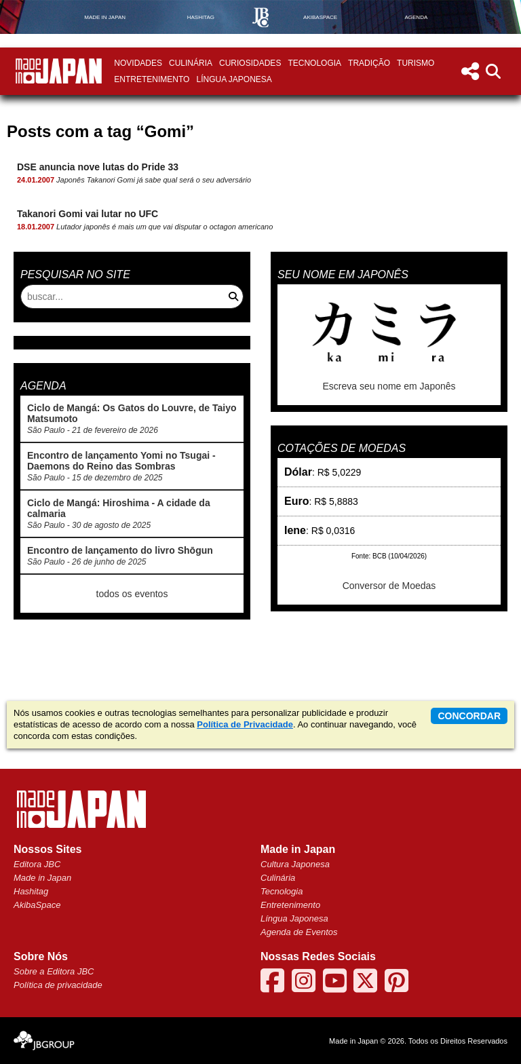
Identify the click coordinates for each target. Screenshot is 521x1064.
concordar (469, 715)
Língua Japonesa (233, 79)
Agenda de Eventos (298, 932)
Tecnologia (314, 63)
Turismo (415, 63)
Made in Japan (42, 878)
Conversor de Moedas (389, 585)
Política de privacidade (58, 985)
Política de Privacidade (245, 724)
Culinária (190, 63)
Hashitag (31, 891)
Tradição (369, 63)
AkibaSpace (37, 905)
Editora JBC (37, 864)
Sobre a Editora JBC (54, 971)
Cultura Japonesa (295, 864)
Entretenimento (151, 79)
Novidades (138, 63)
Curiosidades (250, 63)
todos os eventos (132, 593)
